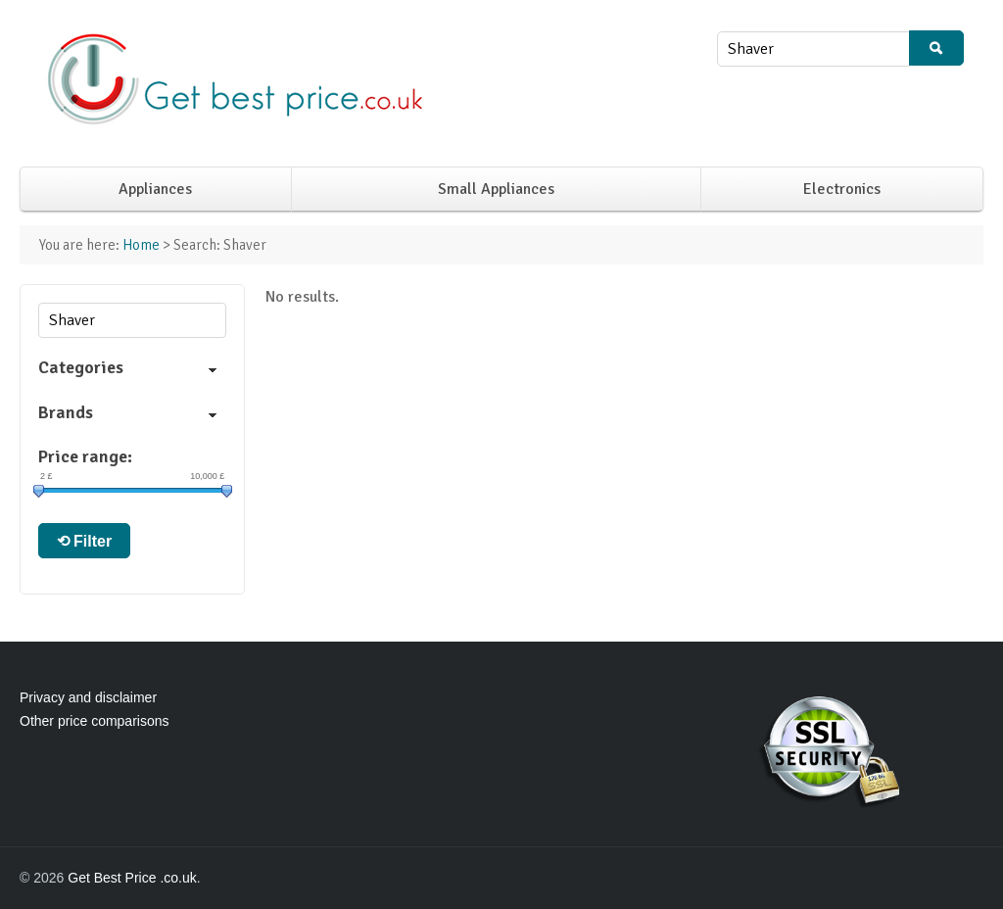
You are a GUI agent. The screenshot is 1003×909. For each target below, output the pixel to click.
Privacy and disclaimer (88, 697)
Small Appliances (496, 189)
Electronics (842, 189)
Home (141, 245)
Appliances (155, 189)
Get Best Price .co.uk (132, 877)
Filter (92, 541)
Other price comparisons (94, 721)
